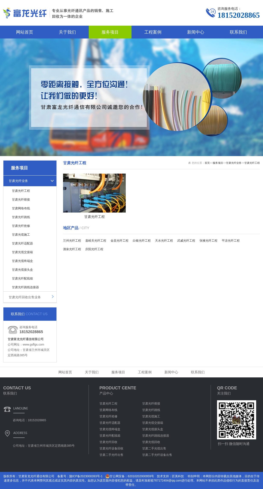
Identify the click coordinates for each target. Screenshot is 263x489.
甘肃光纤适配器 (22, 243)
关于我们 (67, 32)
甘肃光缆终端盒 (22, 261)
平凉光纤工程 (231, 240)
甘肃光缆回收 (151, 442)
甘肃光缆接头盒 (22, 269)
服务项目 (110, 32)
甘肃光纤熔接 (21, 199)
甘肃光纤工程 (21, 190)
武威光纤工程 (186, 240)
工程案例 (152, 32)
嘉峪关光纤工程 (95, 240)
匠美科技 (178, 476)
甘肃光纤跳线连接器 (25, 287)
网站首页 (24, 32)
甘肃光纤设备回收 (111, 448)
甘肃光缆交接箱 (22, 252)
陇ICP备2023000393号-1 (86, 476)
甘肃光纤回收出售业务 (25, 297)
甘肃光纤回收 (108, 442)
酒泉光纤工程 (72, 249)
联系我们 (238, 32)
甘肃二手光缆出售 (154, 448)
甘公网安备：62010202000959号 (129, 476)
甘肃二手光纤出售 (111, 454)
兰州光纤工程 (72, 240)
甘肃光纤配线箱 (22, 278)
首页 (207, 162)
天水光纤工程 (164, 240)
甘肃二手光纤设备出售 (157, 454)
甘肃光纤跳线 (21, 217)
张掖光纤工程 (208, 240)
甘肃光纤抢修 (21, 226)
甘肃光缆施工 (21, 234)
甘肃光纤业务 (18, 181)
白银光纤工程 (142, 240)
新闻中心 (195, 32)
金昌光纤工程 (120, 240)
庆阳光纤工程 (94, 249)
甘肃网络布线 (21, 208)
